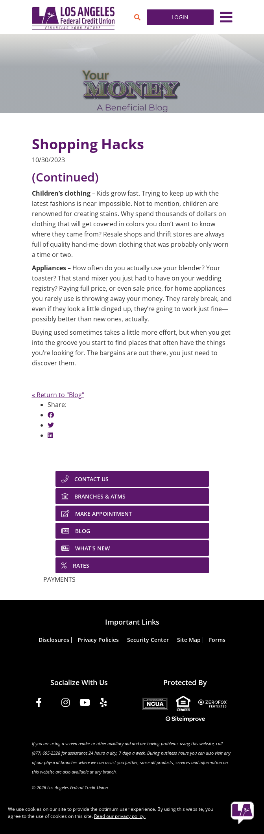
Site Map (189, 639)
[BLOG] (132, 531)
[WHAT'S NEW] (132, 548)
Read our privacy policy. (120, 816)
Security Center (148, 639)
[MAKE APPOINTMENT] (132, 513)
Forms (217, 639)
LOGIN (180, 17)
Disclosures (54, 639)
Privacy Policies (98, 639)
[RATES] (132, 565)
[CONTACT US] (132, 479)
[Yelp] (103, 704)
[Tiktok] (119, 706)
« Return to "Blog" (58, 394)
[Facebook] (39, 704)
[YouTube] (84, 704)
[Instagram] (65, 704)
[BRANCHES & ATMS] (132, 496)
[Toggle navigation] (226, 17)
